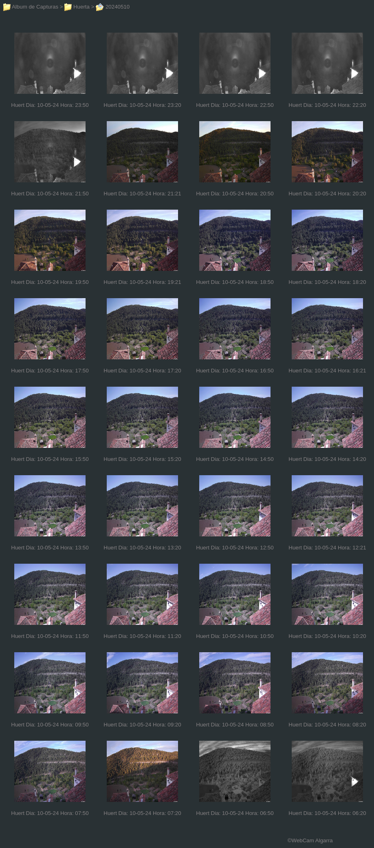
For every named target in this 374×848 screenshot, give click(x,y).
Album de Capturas (30, 7)
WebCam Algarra (312, 840)
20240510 (113, 7)
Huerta (77, 7)
